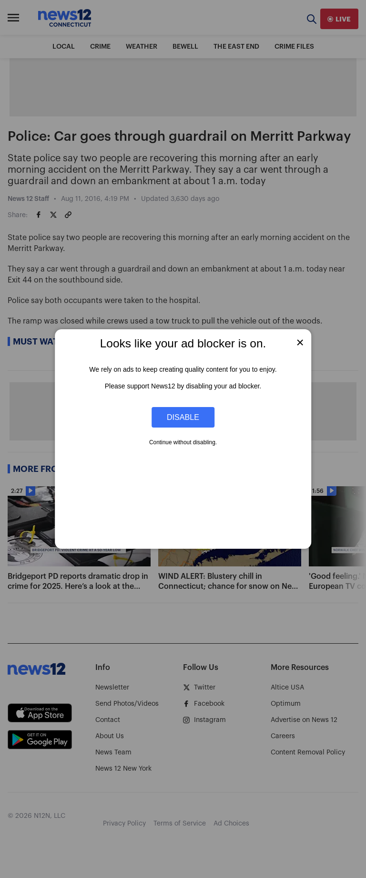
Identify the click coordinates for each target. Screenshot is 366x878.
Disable (183, 417)
